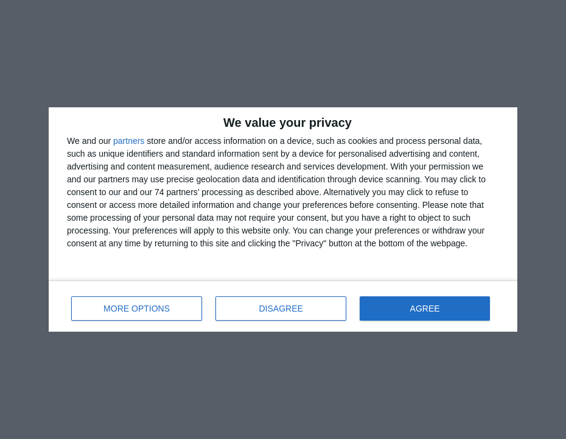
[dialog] (283, 219)
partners (128, 141)
